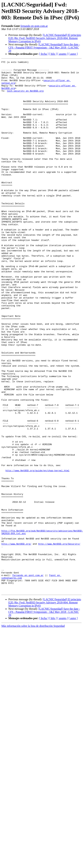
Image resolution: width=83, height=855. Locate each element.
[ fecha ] (43, 53)
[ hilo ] (53, 53)
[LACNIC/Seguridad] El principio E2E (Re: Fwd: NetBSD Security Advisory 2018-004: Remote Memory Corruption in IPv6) (44, 38)
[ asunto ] (62, 53)
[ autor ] (73, 53)
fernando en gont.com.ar (34, 25)
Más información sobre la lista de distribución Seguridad (33, 732)
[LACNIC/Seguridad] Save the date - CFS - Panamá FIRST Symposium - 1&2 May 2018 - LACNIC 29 (44, 47)
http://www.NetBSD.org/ (16, 640)
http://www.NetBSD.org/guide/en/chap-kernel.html (37, 552)
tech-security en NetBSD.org (25, 97)
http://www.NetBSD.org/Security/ (59, 640)
